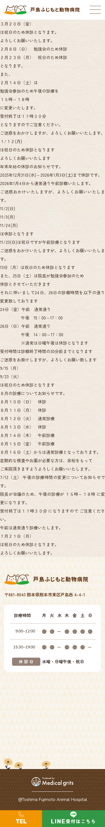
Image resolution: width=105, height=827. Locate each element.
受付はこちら (81, 821)
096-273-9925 (21, 818)
